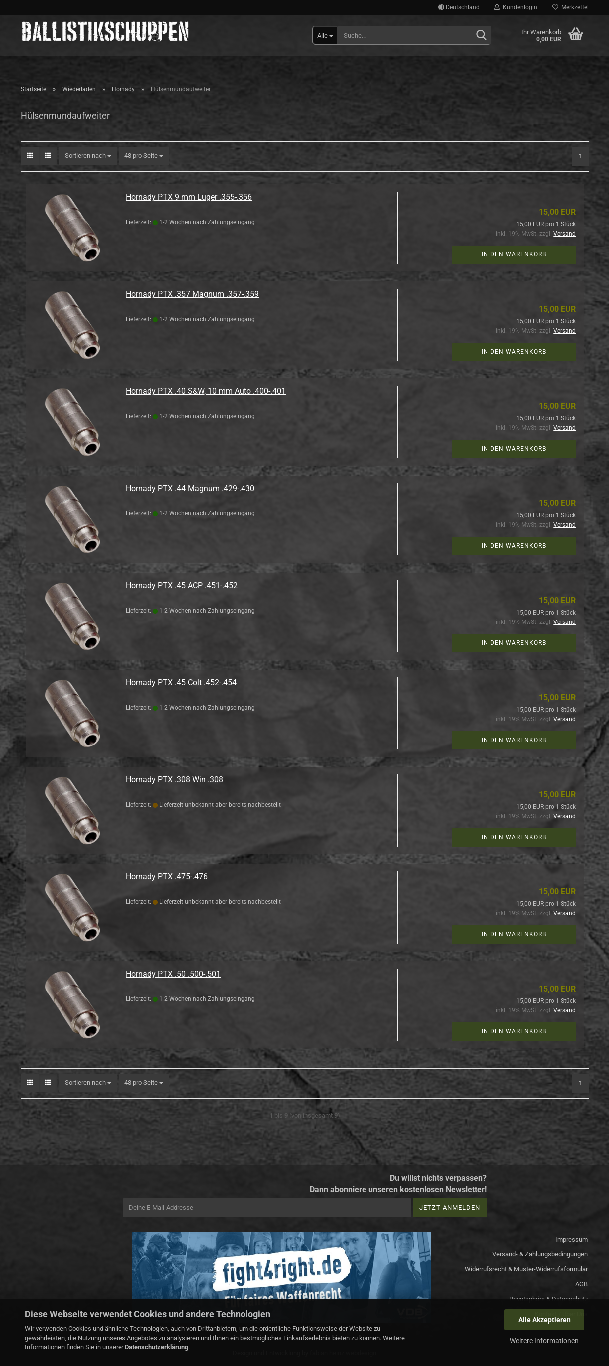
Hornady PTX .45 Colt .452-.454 (181, 682)
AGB (581, 1284)
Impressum (571, 1239)
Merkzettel (570, 7)
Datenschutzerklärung (156, 1347)
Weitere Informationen (544, 1341)
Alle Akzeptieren (544, 1320)
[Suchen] (481, 36)
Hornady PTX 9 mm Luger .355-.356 (189, 197)
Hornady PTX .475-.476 (167, 876)
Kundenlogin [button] (515, 7)
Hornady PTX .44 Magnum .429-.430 (190, 488)
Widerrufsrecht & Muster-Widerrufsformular (526, 1269)
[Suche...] (325, 35)
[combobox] (88, 156)
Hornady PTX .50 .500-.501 (173, 974)
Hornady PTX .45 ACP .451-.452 (182, 585)
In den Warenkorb (514, 254)
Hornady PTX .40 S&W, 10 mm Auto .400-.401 (206, 391)
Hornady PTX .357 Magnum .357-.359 (192, 294)
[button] (459, 7)
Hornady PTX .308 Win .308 (174, 779)
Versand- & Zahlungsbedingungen (540, 1254)
